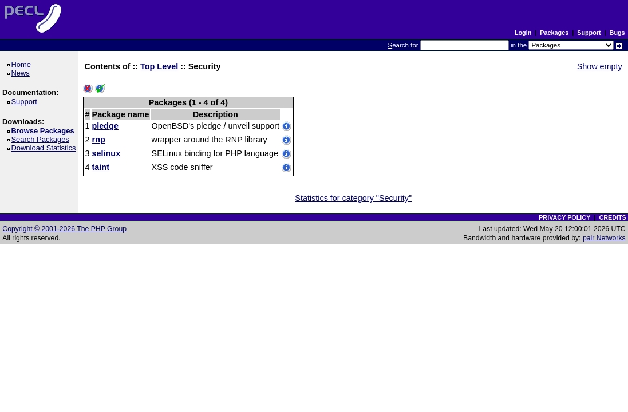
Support (589, 32)
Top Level (159, 66)
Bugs (617, 32)
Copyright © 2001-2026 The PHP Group (64, 229)
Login (523, 32)
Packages (554, 32)
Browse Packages (44, 130)
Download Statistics (45, 148)
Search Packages (41, 139)
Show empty (599, 66)
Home (22, 64)
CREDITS (612, 217)
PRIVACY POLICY (564, 217)
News (22, 73)
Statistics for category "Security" (353, 198)
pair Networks (604, 238)
